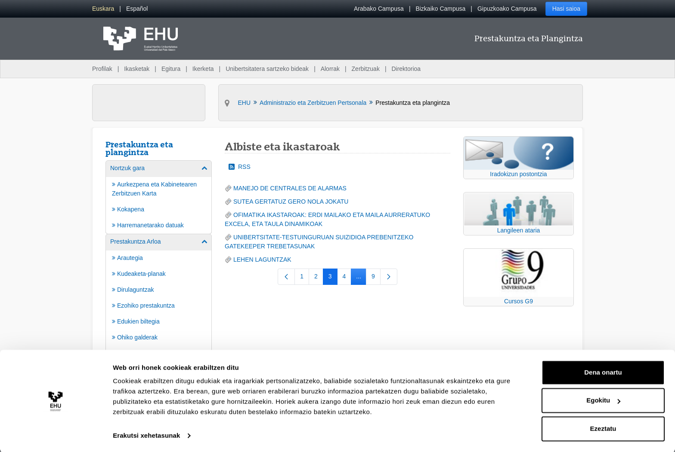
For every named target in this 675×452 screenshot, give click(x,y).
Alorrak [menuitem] (330, 68)
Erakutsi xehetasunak (146, 435)
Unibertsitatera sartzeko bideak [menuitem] (267, 68)
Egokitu (603, 399)
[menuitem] (103, 9)
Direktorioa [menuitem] (406, 68)
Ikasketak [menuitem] (136, 68)
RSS (240, 166)
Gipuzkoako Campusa (507, 8)
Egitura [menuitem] (170, 68)
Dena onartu (603, 372)
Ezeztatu (603, 428)
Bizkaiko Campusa (440, 8)
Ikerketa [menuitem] (203, 68)
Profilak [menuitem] (102, 68)
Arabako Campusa (379, 8)
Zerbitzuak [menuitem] (366, 68)
